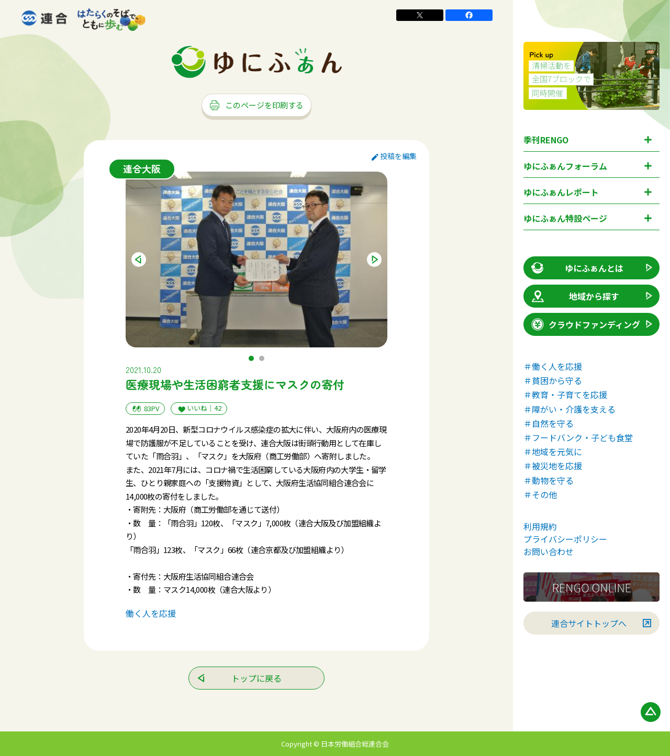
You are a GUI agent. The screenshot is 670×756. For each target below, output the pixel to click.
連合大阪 (142, 168)
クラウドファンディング (585, 324)
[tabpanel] (256, 259)
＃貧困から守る (552, 380)
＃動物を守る (548, 480)
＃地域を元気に (552, 451)
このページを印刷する (256, 104)
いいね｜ (198, 408)
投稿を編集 (394, 156)
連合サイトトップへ (589, 623)
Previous (138, 259)
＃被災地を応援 (552, 465)
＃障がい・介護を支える (569, 409)
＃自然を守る (548, 423)
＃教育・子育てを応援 (565, 394)
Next (374, 259)
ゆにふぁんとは (576, 268)
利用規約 (540, 526)
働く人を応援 (151, 613)
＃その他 (540, 494)
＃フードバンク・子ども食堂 (578, 437)
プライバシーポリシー (565, 539)
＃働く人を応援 (552, 366)
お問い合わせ (548, 551)
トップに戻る (256, 678)
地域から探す (574, 296)
